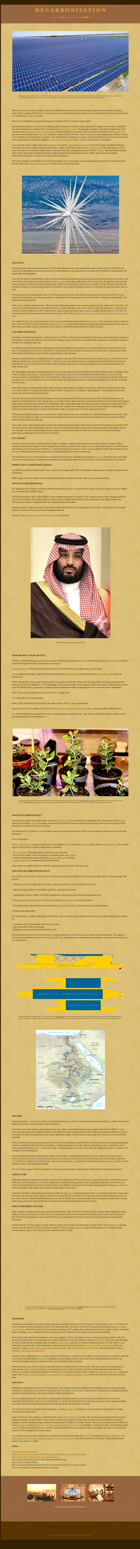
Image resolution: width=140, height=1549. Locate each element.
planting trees (61, 906)
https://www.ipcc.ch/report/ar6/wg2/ (25, 1452)
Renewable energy (20, 669)
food (54, 401)
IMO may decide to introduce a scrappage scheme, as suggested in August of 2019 (55, 1374)
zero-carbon (61, 281)
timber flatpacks (70, 1417)
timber (113, 1398)
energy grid (98, 457)
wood (74, 1161)
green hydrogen (103, 674)
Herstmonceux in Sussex (87, 800)
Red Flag (15, 1428)
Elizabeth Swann (83, 1307)
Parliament (118, 132)
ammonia (57, 1158)
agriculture (52, 858)
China (116, 1225)
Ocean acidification (21, 860)
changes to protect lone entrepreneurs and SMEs (47, 1348)
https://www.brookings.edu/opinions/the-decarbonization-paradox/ (35, 1457)
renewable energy (62, 324)
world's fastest (52, 1308)
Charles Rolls (55, 140)
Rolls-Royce (68, 140)
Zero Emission (60, 1308)
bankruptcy (22, 1425)
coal (13, 1161)
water (63, 858)
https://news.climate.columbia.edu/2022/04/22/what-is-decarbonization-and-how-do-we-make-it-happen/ (49, 1454)
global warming (110, 844)
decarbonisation (59, 1016)
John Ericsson (94, 148)
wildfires (72, 855)
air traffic (43, 1359)
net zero (33, 116)
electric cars (71, 1409)
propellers (53, 145)
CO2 (69, 844)
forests (70, 1193)
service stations (64, 1343)
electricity (95, 321)
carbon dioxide (62, 820)
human (122, 820)
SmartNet (100, 1340)
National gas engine (30, 802)
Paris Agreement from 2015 (40, 164)
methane (89, 1180)
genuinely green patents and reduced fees (28, 1351)
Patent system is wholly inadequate (97, 1345)
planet (86, 844)
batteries (30, 1332)
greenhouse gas (25, 844)
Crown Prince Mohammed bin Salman (70, 709)
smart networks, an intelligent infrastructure (38, 515)
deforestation (69, 900)
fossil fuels (34, 823)
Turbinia (100, 150)
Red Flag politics (70, 129)
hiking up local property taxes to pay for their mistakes (56, 1425)
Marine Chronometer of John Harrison (40, 132)
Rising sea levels (20, 852)
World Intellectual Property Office (84, 1348)
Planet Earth (88, 1535)
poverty (86, 1436)
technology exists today (107, 1372)
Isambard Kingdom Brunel (78, 145)
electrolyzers (73, 674)
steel (39, 1121)
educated (90, 446)
